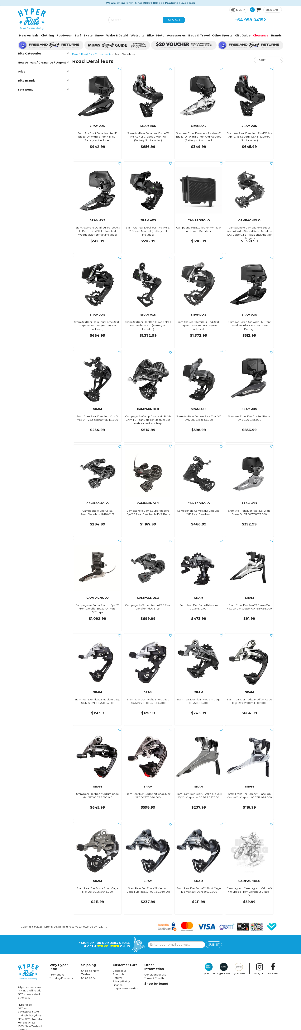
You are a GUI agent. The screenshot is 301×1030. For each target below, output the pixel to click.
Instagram (259, 969)
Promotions (57, 974)
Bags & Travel (199, 35)
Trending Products (61, 978)
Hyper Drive (223, 969)
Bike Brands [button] (43, 80)
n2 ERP (102, 926)
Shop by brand (156, 983)
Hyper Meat (239, 969)
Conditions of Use (155, 974)
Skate (88, 35)
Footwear (64, 35)
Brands (276, 35)
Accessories (176, 35)
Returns (117, 977)
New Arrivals (29, 35)
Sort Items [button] (43, 89)
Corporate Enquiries (125, 988)
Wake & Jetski (117, 35)
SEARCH (174, 20)
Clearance (260, 35)
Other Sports (222, 35)
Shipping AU (89, 977)
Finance (118, 984)
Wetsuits (137, 35)
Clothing (47, 35)
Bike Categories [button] (43, 53)
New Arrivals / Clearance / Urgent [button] (43, 62)
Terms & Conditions (156, 978)
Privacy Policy (121, 981)
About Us (118, 974)
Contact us (119, 970)
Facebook (273, 969)
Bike (150, 35)
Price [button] (43, 71)
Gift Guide (243, 35)
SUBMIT (213, 944)
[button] (238, 10)
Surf (77, 35)
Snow (99, 35)
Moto (160, 35)
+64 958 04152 (250, 19)
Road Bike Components (96, 54)
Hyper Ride (209, 969)
